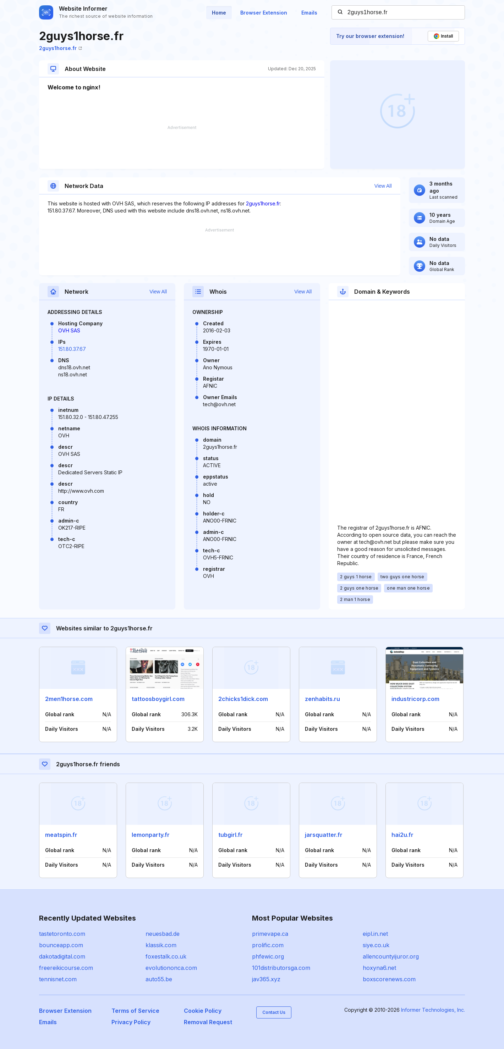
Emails (309, 13)
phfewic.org (268, 956)
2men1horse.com (69, 698)
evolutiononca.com (171, 967)
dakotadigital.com (62, 956)
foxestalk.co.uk (166, 956)
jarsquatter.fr (324, 834)
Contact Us (273, 1012)
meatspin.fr (61, 834)
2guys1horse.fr (60, 48)
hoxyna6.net (379, 967)
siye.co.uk (376, 945)
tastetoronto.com (62, 933)
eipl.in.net (375, 933)
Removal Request (208, 1022)
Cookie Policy (202, 1010)
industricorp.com (415, 698)
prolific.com (268, 945)
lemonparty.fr (151, 834)
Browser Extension (263, 13)
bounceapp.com (61, 945)
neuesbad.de (163, 933)
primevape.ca (270, 933)
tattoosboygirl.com (158, 698)
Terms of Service (135, 1010)
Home (219, 13)
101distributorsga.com (281, 967)
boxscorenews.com (389, 979)
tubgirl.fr (230, 834)
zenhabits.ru (322, 698)
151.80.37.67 (72, 349)
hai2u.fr (402, 834)
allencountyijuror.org (391, 956)
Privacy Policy (130, 1022)
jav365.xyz (266, 979)
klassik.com (161, 945)
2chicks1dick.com (243, 698)
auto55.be (159, 979)
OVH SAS (69, 330)
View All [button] (383, 186)
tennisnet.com (58, 979)
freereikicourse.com (66, 967)
